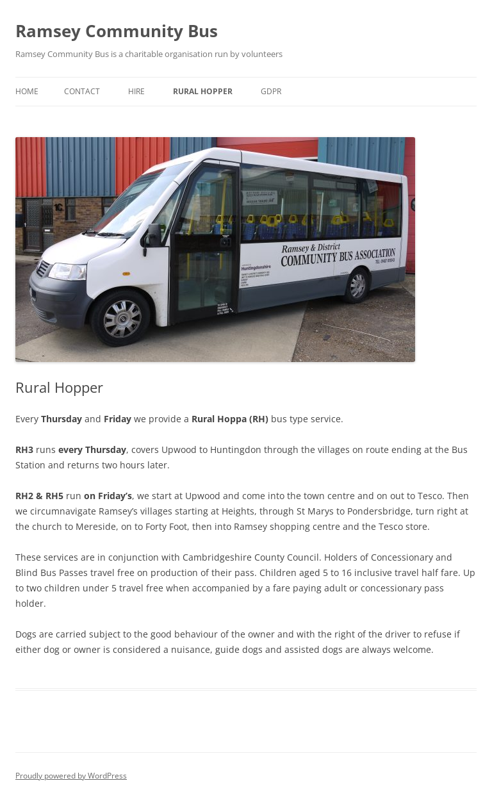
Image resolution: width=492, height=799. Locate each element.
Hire (136, 91)
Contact (82, 91)
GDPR (271, 91)
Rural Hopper (203, 91)
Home (26, 91)
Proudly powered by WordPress (71, 775)
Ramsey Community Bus (116, 30)
